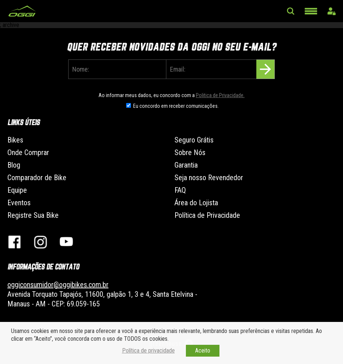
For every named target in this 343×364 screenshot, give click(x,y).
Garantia (186, 165)
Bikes (15, 139)
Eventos (19, 202)
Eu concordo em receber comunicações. (176, 106)
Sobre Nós (189, 152)
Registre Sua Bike (33, 215)
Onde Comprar (28, 152)
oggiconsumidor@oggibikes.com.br (57, 284)
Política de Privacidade (207, 215)
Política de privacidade (148, 350)
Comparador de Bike (36, 177)
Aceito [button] (202, 350)
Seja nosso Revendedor (208, 177)
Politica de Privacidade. (220, 95)
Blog (13, 165)
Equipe (17, 190)
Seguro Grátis (194, 139)
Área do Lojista (196, 202)
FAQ (180, 190)
